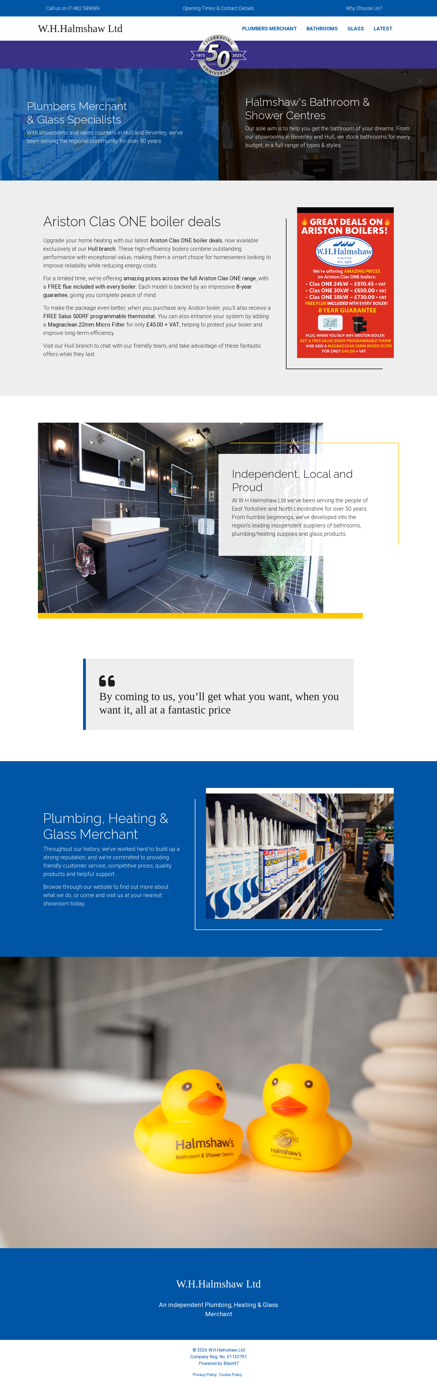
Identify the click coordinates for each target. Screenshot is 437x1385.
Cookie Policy (230, 1374)
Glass (356, 28)
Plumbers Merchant (269, 28)
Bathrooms (322, 28)
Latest (383, 28)
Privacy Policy (205, 1374)
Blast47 (231, 1363)
